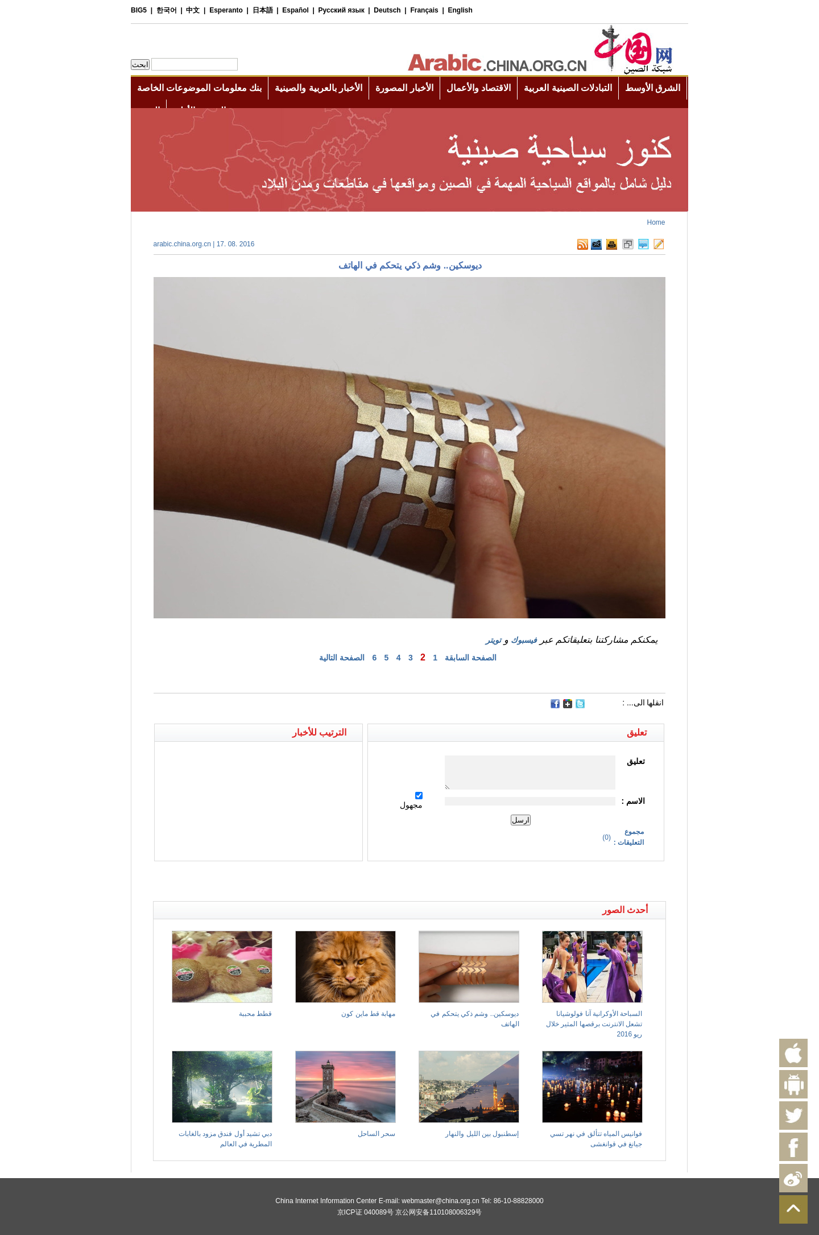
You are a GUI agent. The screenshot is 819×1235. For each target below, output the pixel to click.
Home (656, 222)
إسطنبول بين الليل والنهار (482, 1134)
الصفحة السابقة (471, 657)
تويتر (493, 640)
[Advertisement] (282, 881)
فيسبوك (524, 640)
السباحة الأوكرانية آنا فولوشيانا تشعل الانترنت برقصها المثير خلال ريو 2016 (594, 1024)
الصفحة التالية (342, 657)
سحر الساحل (376, 1134)
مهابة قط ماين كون (368, 1014)
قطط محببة (255, 1014)
